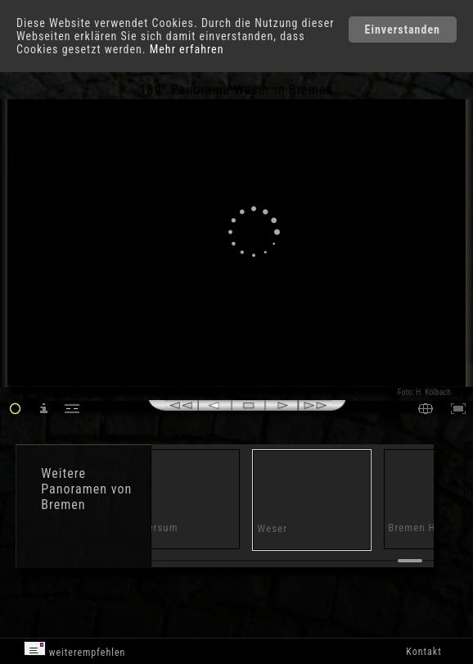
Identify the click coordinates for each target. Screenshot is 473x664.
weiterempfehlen (75, 649)
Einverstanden (402, 29)
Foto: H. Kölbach (424, 392)
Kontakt (423, 651)
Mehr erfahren (187, 49)
